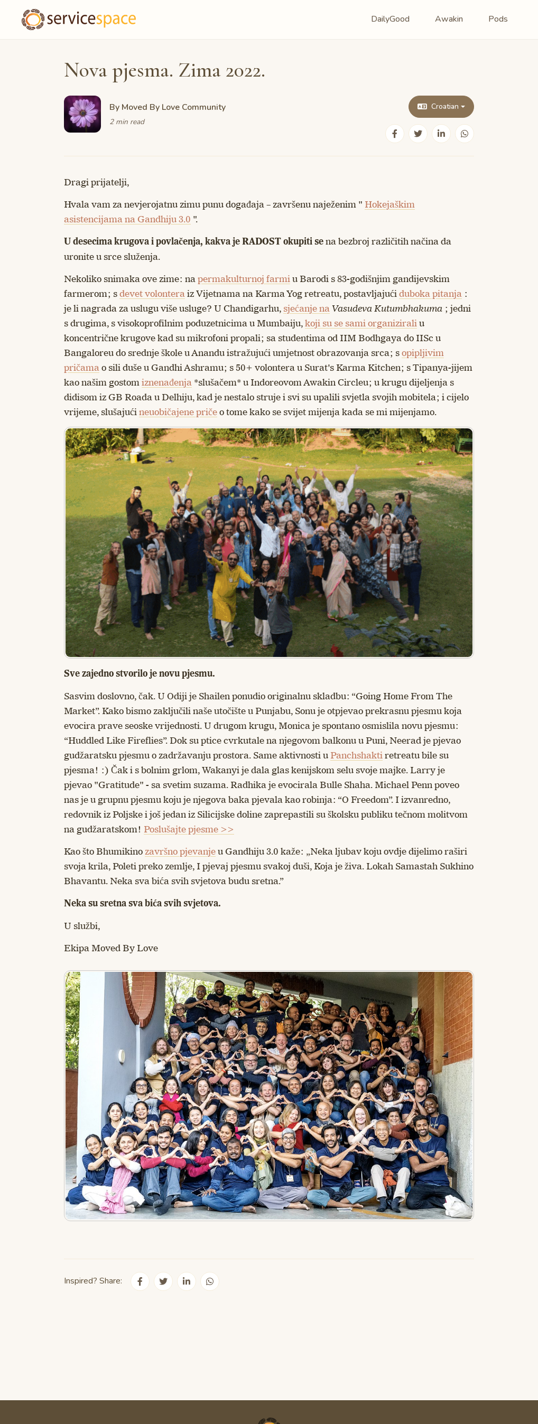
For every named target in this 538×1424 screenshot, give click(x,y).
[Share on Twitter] (418, 133)
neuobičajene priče (178, 412)
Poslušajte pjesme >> (189, 829)
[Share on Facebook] (394, 133)
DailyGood (390, 19)
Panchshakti (356, 755)
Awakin (449, 19)
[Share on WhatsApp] (464, 133)
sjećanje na (306, 308)
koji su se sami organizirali (361, 323)
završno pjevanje (180, 851)
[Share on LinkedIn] (441, 133)
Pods (498, 19)
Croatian (438, 106)
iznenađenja (167, 382)
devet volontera (152, 293)
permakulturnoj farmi (244, 279)
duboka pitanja (430, 293)
